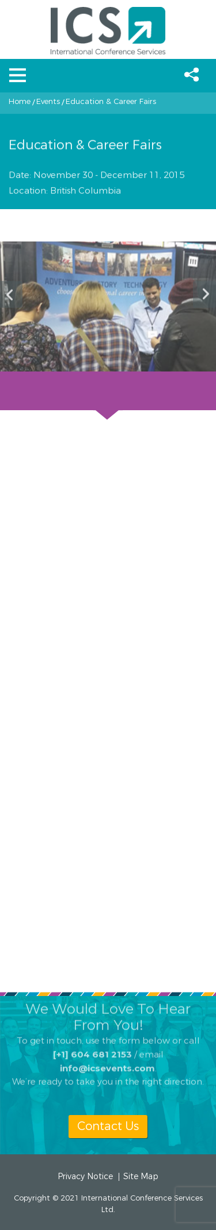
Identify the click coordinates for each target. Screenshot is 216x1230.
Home (20, 102)
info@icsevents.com (107, 1059)
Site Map (140, 1177)
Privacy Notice (85, 1177)
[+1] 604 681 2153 (92, 1045)
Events (48, 102)
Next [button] (204, 294)
